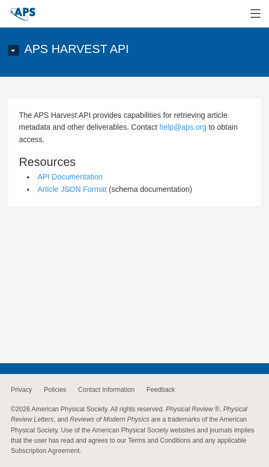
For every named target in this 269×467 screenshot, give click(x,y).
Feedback (160, 389)
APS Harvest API (76, 49)
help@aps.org (182, 127)
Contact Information (106, 389)
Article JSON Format (71, 189)
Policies (55, 389)
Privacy (21, 389)
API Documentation (70, 176)
